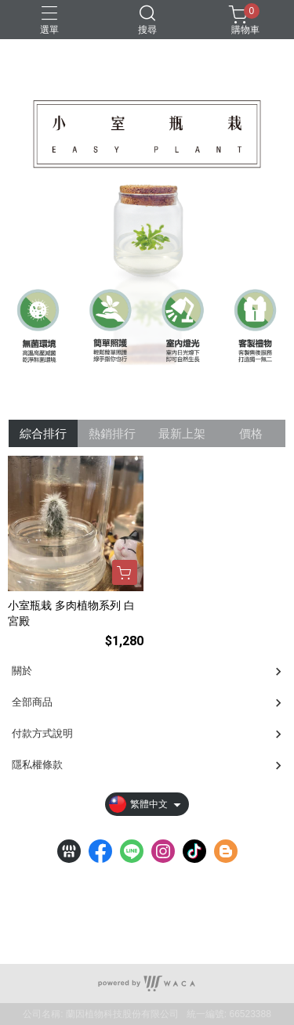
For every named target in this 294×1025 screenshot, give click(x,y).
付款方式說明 (42, 733)
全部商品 (32, 702)
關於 (22, 671)
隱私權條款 (37, 765)
